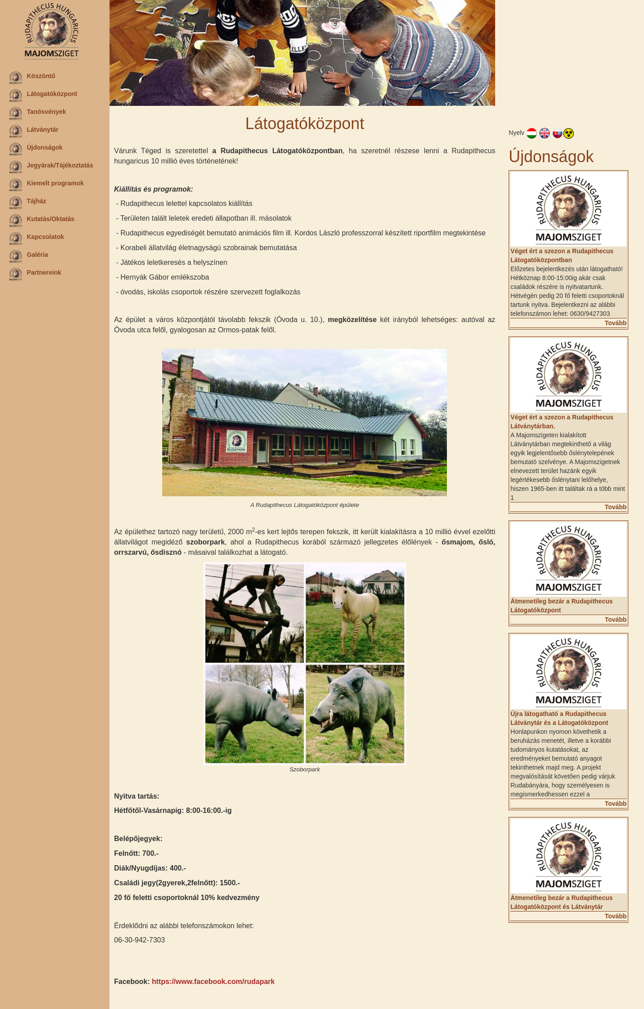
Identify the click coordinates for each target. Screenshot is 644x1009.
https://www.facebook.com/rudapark (215, 981)
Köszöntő (32, 78)
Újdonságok (36, 149)
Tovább (616, 322)
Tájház (27, 203)
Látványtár (34, 131)
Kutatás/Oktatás (42, 221)
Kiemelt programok (46, 185)
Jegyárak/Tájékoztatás (51, 167)
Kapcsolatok (36, 238)
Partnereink (35, 274)
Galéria (28, 256)
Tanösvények (37, 113)
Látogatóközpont (43, 95)
